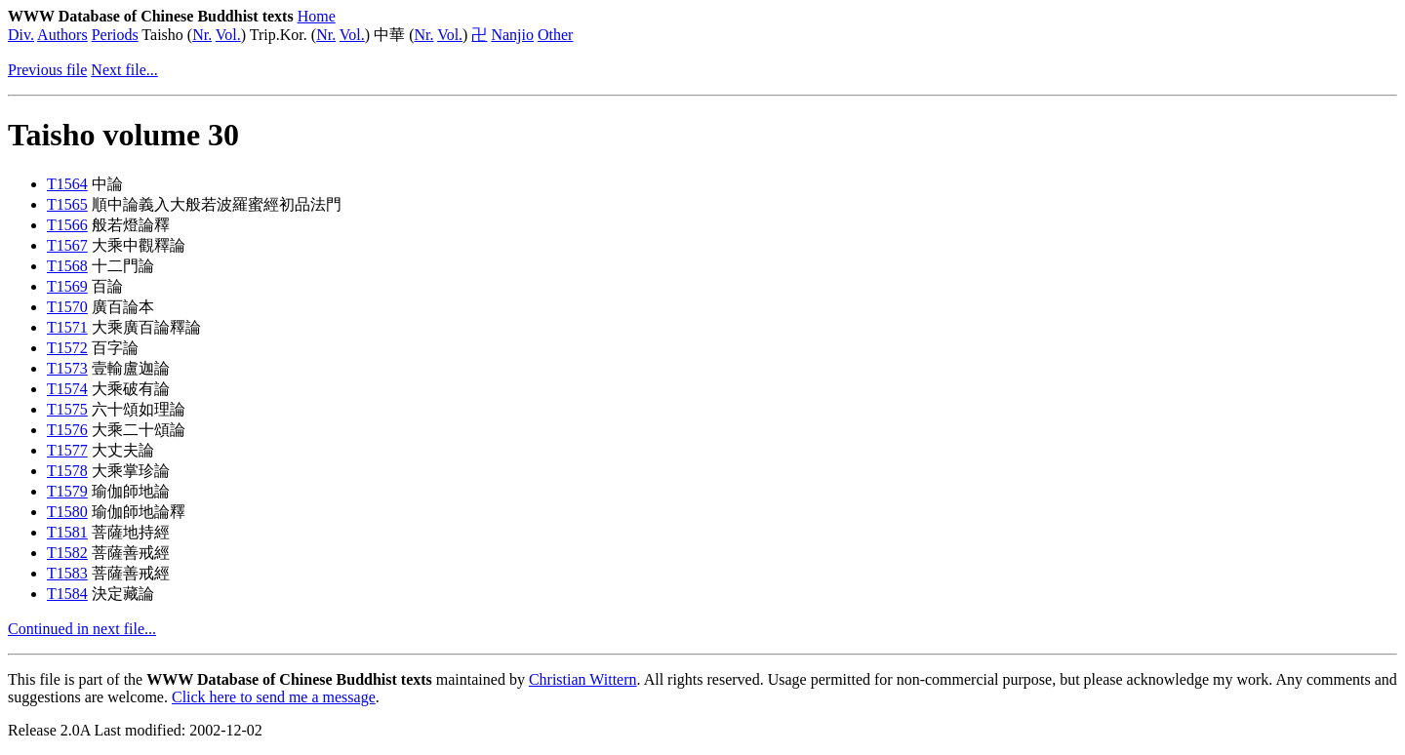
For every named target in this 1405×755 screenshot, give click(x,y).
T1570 (67, 306)
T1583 (67, 573)
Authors (62, 34)
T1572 (67, 347)
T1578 (67, 470)
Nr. (202, 34)
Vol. (228, 34)
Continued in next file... (82, 628)
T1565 (67, 204)
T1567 (67, 245)
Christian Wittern (583, 679)
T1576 (67, 429)
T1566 (67, 225)
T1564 (67, 184)
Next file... (124, 69)
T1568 (67, 266)
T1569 (67, 286)
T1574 (67, 388)
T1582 (67, 552)
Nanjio (512, 34)
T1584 (67, 593)
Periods (115, 34)
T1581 (67, 532)
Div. (21, 34)
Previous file (47, 69)
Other (555, 34)
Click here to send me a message (274, 697)
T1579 (67, 491)
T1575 (67, 409)
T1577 (67, 450)
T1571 (67, 327)
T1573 (67, 368)
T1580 (67, 511)
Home (317, 16)
